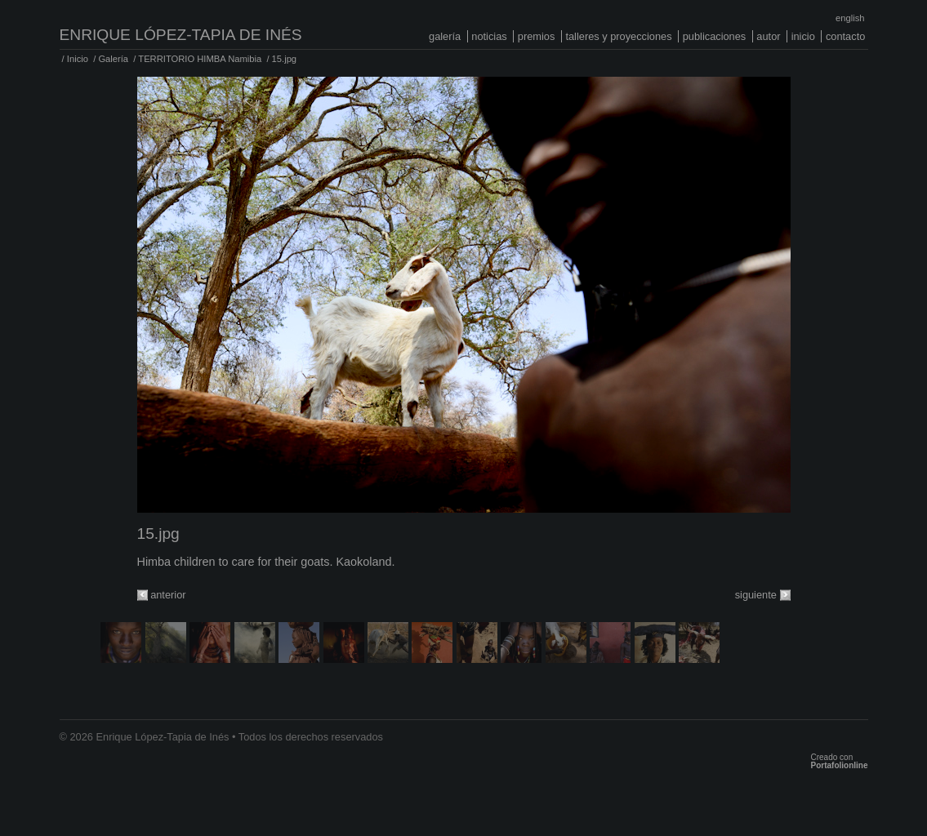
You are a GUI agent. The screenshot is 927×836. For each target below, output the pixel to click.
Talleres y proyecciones (618, 36)
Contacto (845, 36)
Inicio (803, 36)
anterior (167, 595)
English (850, 18)
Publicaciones (715, 36)
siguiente (756, 595)
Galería (445, 36)
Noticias (488, 36)
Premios (536, 36)
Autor (768, 36)
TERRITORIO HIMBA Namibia (199, 59)
